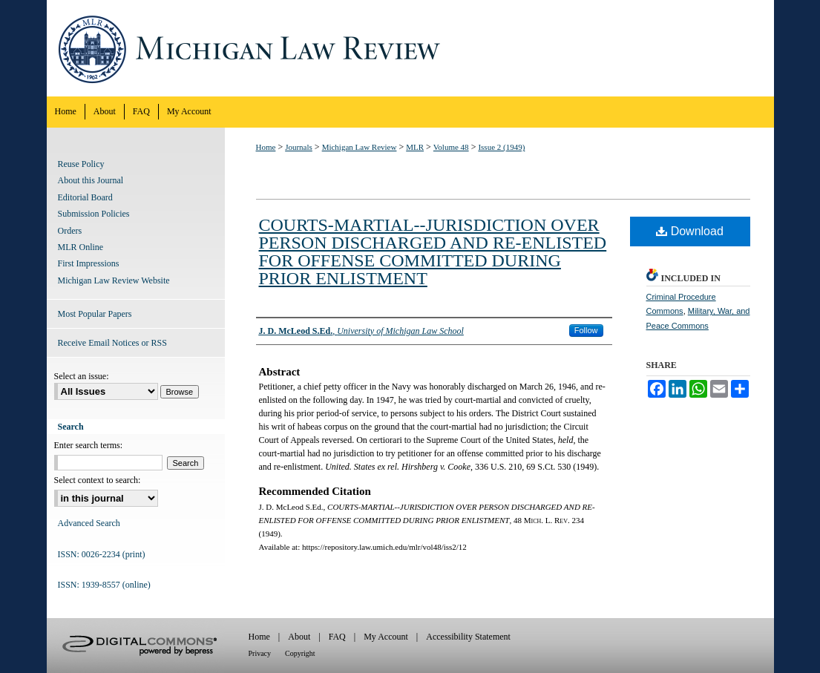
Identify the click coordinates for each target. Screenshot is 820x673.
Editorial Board (85, 197)
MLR (415, 146)
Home (266, 146)
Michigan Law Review (410, 48)
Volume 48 (451, 146)
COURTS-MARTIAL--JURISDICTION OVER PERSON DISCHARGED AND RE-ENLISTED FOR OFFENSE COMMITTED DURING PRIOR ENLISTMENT (433, 251)
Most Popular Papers (95, 314)
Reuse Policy (81, 164)
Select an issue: (81, 376)
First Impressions (88, 263)
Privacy (260, 653)
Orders (70, 231)
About (299, 636)
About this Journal (91, 180)
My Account (386, 636)
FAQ (337, 636)
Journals (298, 146)
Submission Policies (94, 214)
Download (690, 231)
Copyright (300, 653)
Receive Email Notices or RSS (112, 343)
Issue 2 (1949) (501, 146)
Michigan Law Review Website (114, 280)
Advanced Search (89, 523)
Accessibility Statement (468, 636)
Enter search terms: (88, 445)
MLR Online (81, 247)
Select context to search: (97, 480)
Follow (586, 330)
